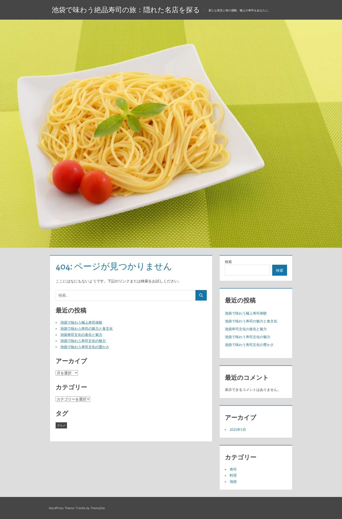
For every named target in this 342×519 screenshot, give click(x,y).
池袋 (233, 481)
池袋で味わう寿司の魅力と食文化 (86, 328)
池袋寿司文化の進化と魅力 (81, 334)
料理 (233, 475)
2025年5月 (238, 429)
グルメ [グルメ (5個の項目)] (61, 425)
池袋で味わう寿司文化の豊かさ (84, 347)
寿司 (233, 469)
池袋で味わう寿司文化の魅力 (83, 341)
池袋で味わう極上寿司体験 (81, 322)
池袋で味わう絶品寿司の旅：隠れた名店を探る (126, 9)
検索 (228, 262)
